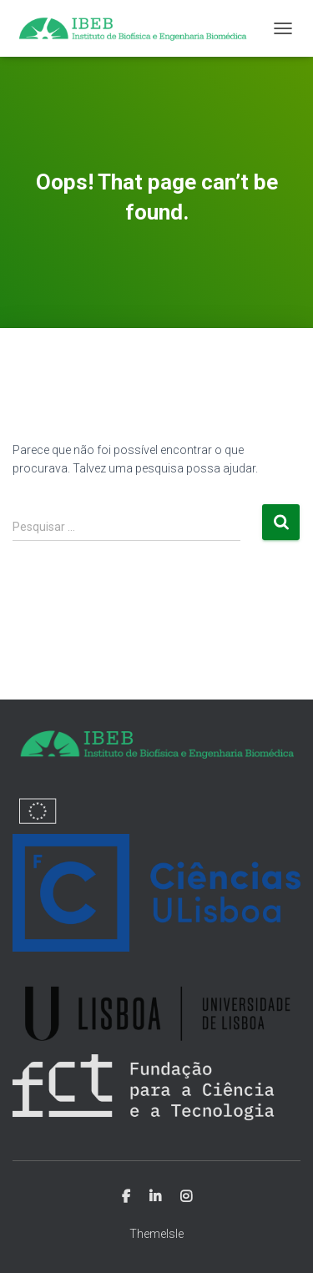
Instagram (186, 1197)
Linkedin (155, 1197)
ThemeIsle (156, 1233)
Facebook (126, 1197)
